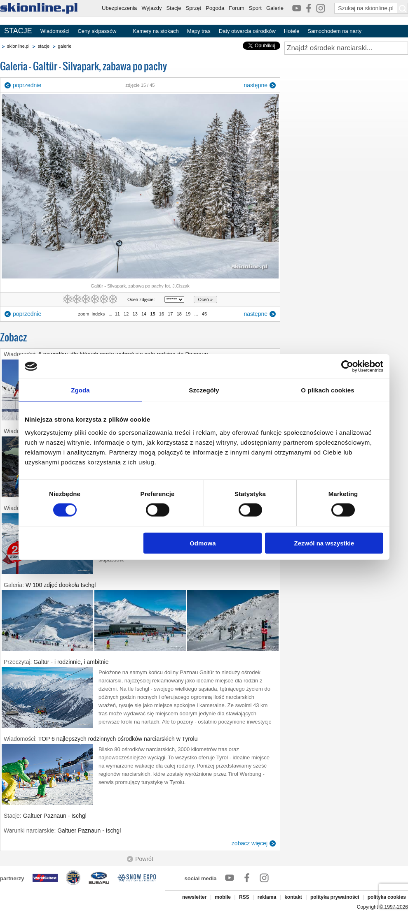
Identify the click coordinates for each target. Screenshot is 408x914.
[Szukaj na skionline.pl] (402, 8)
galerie (64, 46)
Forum (236, 8)
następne (255, 85)
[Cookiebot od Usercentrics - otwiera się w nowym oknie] (347, 366)
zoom (83, 313)
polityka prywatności (334, 897)
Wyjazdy (151, 8)
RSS (244, 897)
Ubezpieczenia (119, 8)
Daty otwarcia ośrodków (247, 31)
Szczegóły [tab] (204, 390)
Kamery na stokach (155, 31)
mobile (223, 897)
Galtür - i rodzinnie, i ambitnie (70, 662)
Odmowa (203, 542)
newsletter (194, 897)
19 (188, 313)
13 (134, 313)
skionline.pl (18, 46)
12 (126, 313)
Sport (255, 8)
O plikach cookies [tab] (327, 390)
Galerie (275, 8)
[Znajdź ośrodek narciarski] (346, 48)
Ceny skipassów (96, 31)
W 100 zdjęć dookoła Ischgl (61, 585)
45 (204, 313)
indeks (98, 313)
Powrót (144, 859)
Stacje (173, 8)
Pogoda (215, 8)
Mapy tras (199, 31)
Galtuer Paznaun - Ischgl (55, 815)
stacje (43, 46)
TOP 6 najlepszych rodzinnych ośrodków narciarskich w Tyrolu (118, 738)
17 (170, 313)
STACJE (18, 31)
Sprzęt (194, 8)
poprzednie (27, 85)
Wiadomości (55, 31)
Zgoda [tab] (80, 390)
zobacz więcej (249, 843)
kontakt (293, 897)
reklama (267, 897)
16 (161, 313)
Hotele (292, 31)
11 (117, 313)
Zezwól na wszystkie (324, 542)
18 (179, 313)
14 (144, 313)
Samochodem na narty (334, 31)
